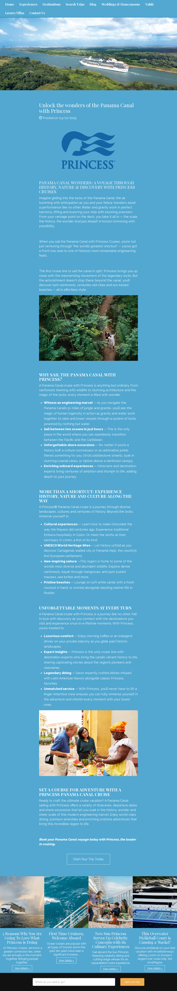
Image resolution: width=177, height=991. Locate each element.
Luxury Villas (14, 13)
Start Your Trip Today (88, 859)
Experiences (28, 4)
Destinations (51, 4)
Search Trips (75, 4)
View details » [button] (22, 968)
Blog (93, 4)
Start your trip (132, 982)
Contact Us (37, 13)
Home (9, 4)
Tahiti (149, 4)
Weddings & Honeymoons (121, 4)
